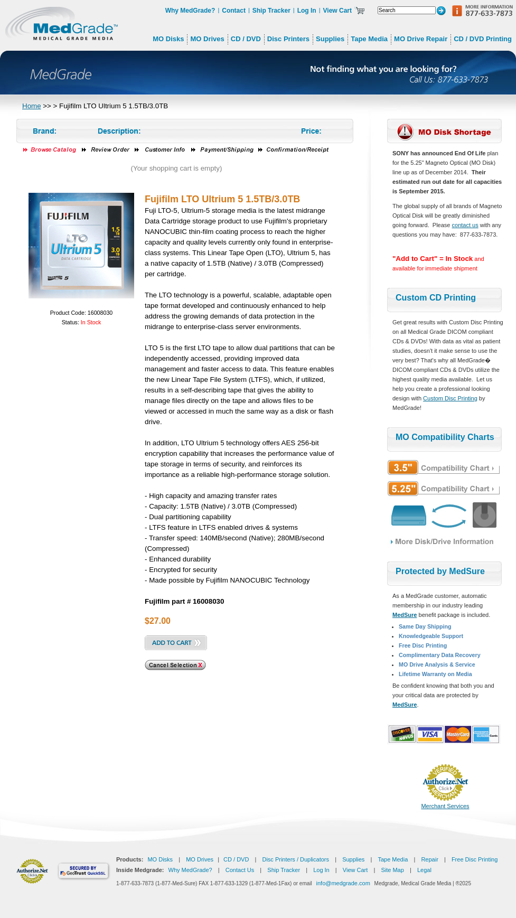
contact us (465, 225)
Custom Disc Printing (450, 398)
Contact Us (240, 870)
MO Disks (160, 859)
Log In (306, 10)
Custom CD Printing (436, 297)
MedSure (404, 615)
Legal (424, 870)
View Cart (337, 10)
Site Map (392, 870)
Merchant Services (445, 806)
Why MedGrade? (190, 10)
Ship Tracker (271, 10)
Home (31, 106)
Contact (234, 10)
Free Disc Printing (475, 859)
